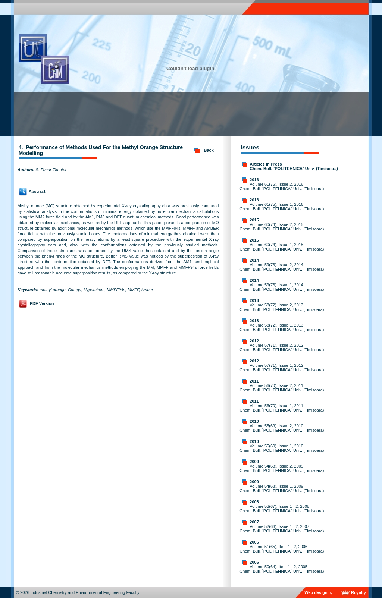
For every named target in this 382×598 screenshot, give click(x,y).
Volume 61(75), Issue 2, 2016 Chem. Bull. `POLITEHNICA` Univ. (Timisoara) (281, 186)
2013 (254, 300)
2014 (254, 260)
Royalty (358, 592)
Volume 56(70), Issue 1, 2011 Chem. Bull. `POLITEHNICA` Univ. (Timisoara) (281, 407)
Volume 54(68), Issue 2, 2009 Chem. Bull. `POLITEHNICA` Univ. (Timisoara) (281, 468)
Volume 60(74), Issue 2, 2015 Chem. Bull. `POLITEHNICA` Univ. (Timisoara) (281, 226)
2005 (254, 562)
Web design (316, 592)
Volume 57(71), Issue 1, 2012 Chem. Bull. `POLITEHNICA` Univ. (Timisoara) (281, 367)
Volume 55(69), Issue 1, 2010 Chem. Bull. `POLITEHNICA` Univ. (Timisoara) (281, 448)
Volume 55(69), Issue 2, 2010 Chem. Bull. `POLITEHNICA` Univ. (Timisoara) (281, 428)
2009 (254, 461)
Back (209, 150)
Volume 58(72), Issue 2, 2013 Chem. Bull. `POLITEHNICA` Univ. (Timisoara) (281, 307)
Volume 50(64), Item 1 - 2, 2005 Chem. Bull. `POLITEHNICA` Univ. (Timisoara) (281, 568)
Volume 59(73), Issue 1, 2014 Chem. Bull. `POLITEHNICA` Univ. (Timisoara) (281, 287)
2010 (254, 421)
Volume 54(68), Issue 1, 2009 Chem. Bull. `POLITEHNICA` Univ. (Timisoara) (281, 488)
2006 (254, 542)
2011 (254, 381)
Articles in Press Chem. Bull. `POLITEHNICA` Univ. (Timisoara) (294, 166)
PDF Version (42, 303)
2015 (254, 220)
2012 (254, 341)
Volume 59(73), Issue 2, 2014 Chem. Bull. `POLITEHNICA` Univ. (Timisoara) (281, 266)
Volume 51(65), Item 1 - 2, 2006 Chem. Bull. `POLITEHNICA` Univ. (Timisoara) (281, 548)
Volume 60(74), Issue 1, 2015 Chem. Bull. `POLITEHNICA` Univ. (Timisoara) (281, 246)
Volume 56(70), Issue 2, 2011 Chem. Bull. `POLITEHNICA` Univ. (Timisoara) (281, 387)
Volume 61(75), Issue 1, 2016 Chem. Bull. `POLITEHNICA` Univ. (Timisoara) (281, 206)
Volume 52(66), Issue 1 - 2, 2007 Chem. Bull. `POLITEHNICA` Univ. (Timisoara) (281, 528)
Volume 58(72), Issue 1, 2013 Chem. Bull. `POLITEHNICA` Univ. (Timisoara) (281, 327)
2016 (254, 179)
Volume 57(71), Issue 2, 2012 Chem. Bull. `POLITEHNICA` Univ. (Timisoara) (281, 347)
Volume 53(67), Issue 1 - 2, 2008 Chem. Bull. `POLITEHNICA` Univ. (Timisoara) (281, 508)
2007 (254, 522)
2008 (254, 502)
